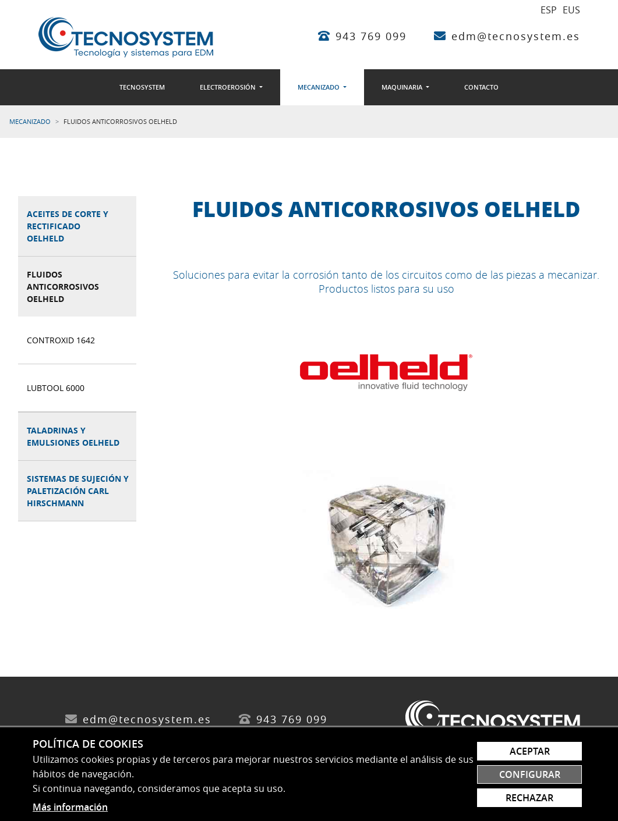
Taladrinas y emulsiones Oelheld (73, 436)
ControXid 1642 (61, 340)
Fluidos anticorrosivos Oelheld (63, 286)
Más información (70, 807)
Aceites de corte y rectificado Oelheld (67, 226)
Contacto (481, 87)
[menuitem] (142, 87)
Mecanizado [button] (319, 87)
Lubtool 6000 (55, 387)
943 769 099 (371, 36)
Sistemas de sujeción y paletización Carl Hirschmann (78, 491)
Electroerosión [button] (228, 87)
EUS (571, 9)
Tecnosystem (142, 87)
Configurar (529, 774)
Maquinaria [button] (403, 87)
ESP (549, 9)
